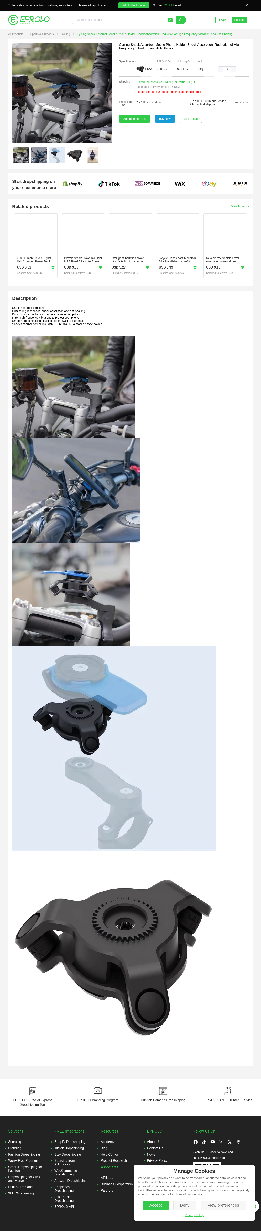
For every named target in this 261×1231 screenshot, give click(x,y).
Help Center (109, 1154)
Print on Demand (20, 1187)
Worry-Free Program (23, 1160)
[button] (220, 69)
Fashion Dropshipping (24, 1154)
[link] (16, 34)
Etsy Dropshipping (67, 1154)
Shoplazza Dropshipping (64, 1188)
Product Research (114, 1160)
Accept (155, 1205)
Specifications (127, 61)
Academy (107, 1142)
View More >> (240, 206)
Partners (107, 1190)
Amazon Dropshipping (70, 1180)
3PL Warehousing (21, 1193)
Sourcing (14, 1142)
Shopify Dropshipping (69, 1142)
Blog (104, 1148)
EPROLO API (64, 1207)
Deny (185, 1205)
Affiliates (107, 1178)
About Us (153, 1142)
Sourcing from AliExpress (64, 1162)
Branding (14, 1148)
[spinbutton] (227, 69)
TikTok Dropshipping (69, 1148)
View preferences (223, 1205)
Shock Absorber (150, 69)
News (151, 1154)
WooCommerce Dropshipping (65, 1172)
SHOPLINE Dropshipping (64, 1198)
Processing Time (126, 103)
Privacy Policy (194, 1215)
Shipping (124, 81)
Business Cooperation (117, 1184)
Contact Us (155, 1148)
